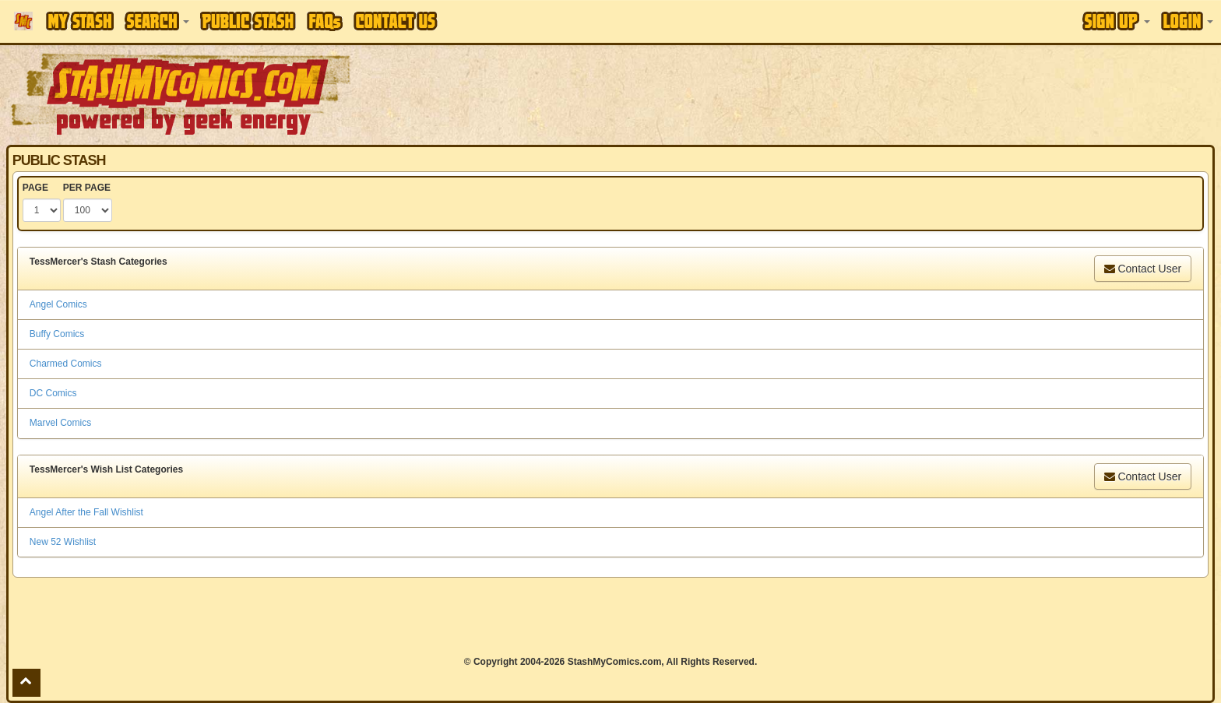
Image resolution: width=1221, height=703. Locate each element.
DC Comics (53, 393)
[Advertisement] (862, 93)
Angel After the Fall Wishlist (86, 512)
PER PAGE (87, 187)
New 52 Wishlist (63, 541)
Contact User (1143, 268)
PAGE (35, 187)
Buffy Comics (57, 334)
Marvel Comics (60, 422)
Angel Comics (58, 304)
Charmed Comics (66, 363)
